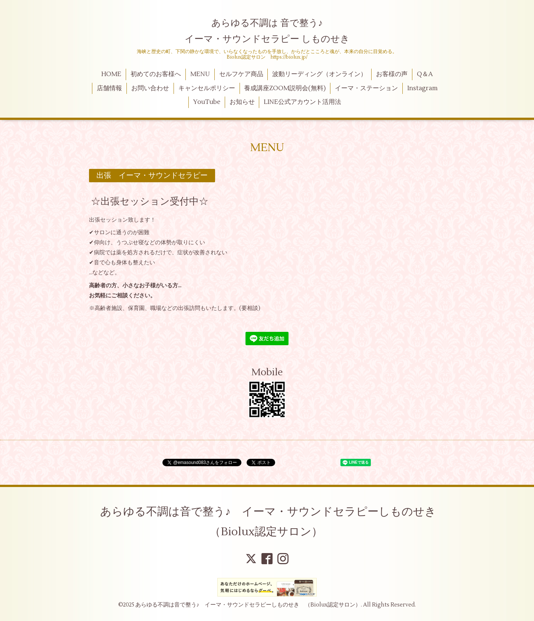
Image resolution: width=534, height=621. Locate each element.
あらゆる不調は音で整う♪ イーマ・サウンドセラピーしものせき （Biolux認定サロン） (273, 521)
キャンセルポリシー (206, 88)
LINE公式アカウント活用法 (302, 102)
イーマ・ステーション (366, 88)
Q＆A (425, 74)
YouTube (206, 102)
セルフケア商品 (241, 74)
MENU (200, 74)
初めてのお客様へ (156, 74)
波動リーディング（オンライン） (319, 74)
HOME (111, 74)
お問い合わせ (150, 88)
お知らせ (242, 102)
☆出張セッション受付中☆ (149, 201)
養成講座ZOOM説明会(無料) (285, 88)
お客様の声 (392, 74)
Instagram (422, 88)
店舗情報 (109, 88)
